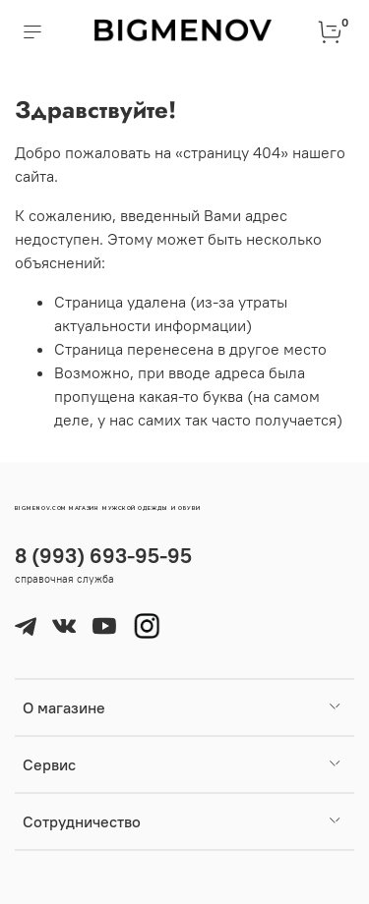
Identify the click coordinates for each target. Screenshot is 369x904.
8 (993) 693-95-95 (103, 555)
